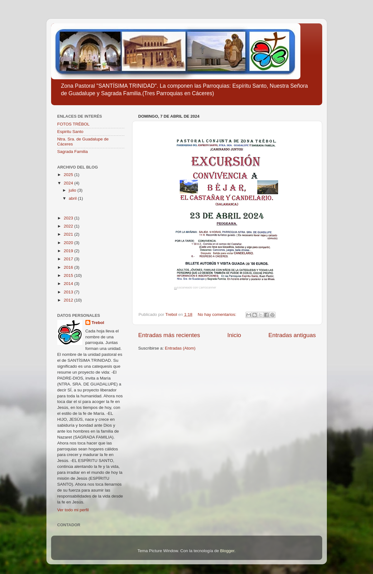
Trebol (98, 322)
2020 (69, 242)
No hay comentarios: (217, 314)
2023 (69, 218)
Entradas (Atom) (180, 348)
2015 (69, 275)
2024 (69, 183)
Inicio (234, 335)
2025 (69, 174)
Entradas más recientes (169, 335)
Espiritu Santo (70, 131)
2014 (69, 283)
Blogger (227, 550)
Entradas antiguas (292, 335)
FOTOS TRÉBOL (73, 124)
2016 (69, 267)
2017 (69, 259)
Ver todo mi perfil (73, 510)
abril (73, 198)
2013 (69, 292)
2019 (69, 250)
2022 (69, 226)
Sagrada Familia (72, 151)
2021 (69, 234)
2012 (69, 300)
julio (73, 190)
